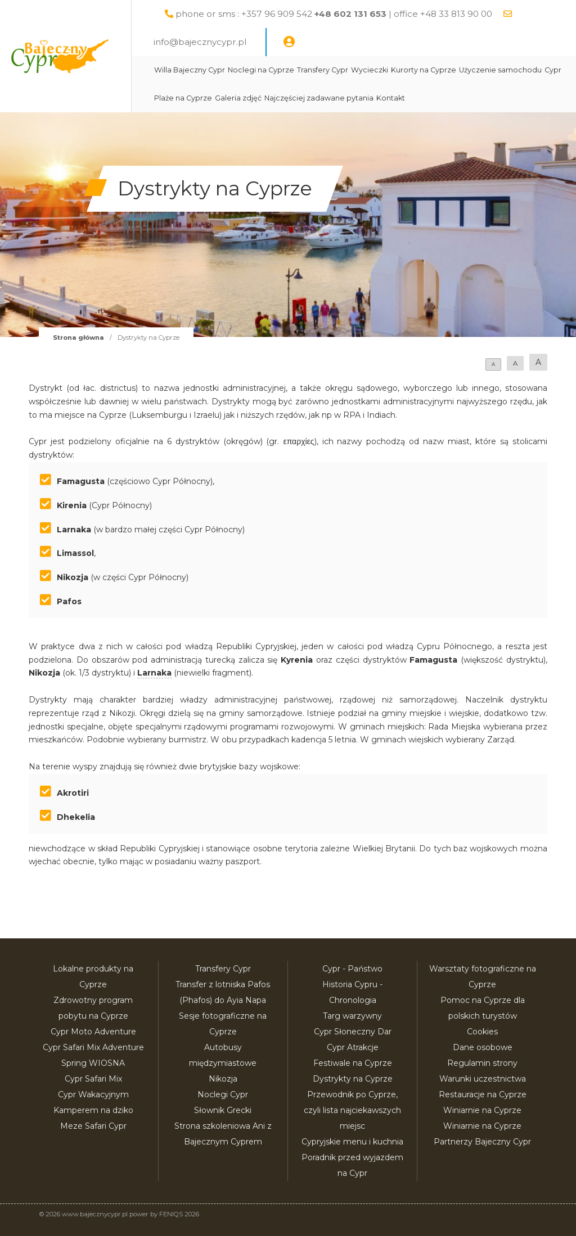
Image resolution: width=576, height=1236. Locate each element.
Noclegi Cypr (222, 1094)
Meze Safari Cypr (93, 1126)
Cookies (482, 1032)
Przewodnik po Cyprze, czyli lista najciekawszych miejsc (352, 1110)
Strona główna (78, 337)
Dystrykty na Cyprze (353, 1079)
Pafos (69, 601)
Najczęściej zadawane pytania (450, 98)
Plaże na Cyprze (315, 98)
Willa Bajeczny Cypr (216, 70)
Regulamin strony (482, 1063)
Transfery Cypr (349, 70)
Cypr (274, 98)
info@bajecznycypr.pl (227, 42)
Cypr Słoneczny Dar (353, 1032)
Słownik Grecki (222, 1110)
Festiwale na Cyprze (352, 1063)
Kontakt (522, 98)
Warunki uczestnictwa (482, 1079)
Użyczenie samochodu (222, 98)
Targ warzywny (352, 1016)
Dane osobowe (482, 1047)
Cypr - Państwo (352, 969)
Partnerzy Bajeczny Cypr (482, 1142)
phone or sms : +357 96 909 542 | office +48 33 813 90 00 (360, 13)
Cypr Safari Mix (93, 1079)
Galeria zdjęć (369, 98)
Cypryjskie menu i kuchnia (352, 1142)
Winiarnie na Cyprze (482, 1110)
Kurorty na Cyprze (450, 70)
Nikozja (72, 577)
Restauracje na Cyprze (482, 1094)
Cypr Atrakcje (353, 1047)
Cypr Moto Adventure (93, 1032)
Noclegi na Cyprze (287, 70)
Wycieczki (396, 70)
